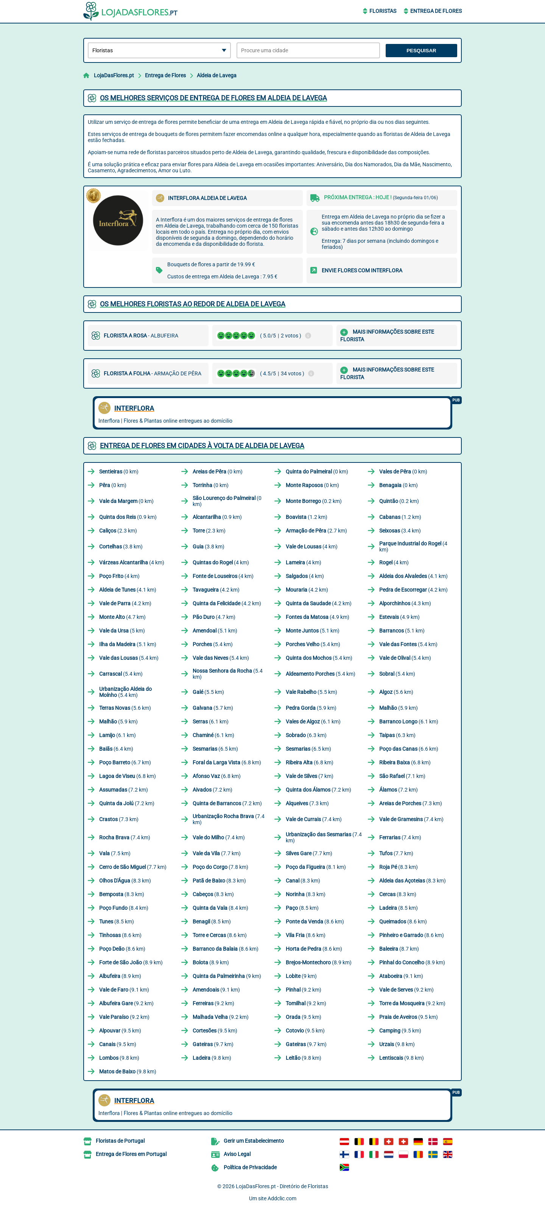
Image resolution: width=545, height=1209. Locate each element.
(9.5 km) (303, 1017)
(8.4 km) (123, 908)
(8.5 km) (302, 908)
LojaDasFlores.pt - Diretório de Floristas (282, 1186)
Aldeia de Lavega (217, 75)
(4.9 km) (317, 617)
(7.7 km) (217, 853)
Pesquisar (421, 50)
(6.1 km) (211, 722)
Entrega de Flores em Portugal (131, 1154)
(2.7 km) (316, 531)
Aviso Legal (237, 1154)
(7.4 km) (229, 819)
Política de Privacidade (250, 1167)
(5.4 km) (213, 644)
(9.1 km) (401, 976)
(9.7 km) (213, 1044)
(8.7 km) (399, 949)
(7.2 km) (123, 790)
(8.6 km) (315, 921)
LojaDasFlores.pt (114, 75)
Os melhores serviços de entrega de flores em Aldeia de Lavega (213, 98)
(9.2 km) (303, 990)
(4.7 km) (122, 617)
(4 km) (312, 547)
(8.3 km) (398, 867)
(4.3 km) (405, 603)
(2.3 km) (118, 531)
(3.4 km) (400, 531)
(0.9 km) (128, 517)
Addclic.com (282, 1198)
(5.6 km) (396, 692)
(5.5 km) (208, 692)
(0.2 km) (314, 501)
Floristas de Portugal (120, 1141)
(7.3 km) (307, 803)
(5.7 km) (213, 708)
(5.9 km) (311, 708)
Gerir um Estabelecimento (254, 1141)
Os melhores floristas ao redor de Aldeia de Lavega (192, 304)
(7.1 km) (402, 776)
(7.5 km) (115, 853)
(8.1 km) (316, 867)
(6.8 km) (227, 762)
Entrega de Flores (436, 11)
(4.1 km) (413, 576)
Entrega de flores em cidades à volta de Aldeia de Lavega (202, 446)
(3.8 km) (121, 547)
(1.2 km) (306, 517)
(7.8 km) (220, 867)
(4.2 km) (216, 590)
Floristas (382, 11)
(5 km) (122, 631)
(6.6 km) (408, 749)
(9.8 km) (397, 1044)
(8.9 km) (131, 962)
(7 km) (309, 776)
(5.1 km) (215, 631)
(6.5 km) (215, 749)
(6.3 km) (306, 735)
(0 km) (119, 472)
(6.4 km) (116, 749)
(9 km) (227, 976)
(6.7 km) (125, 762)
